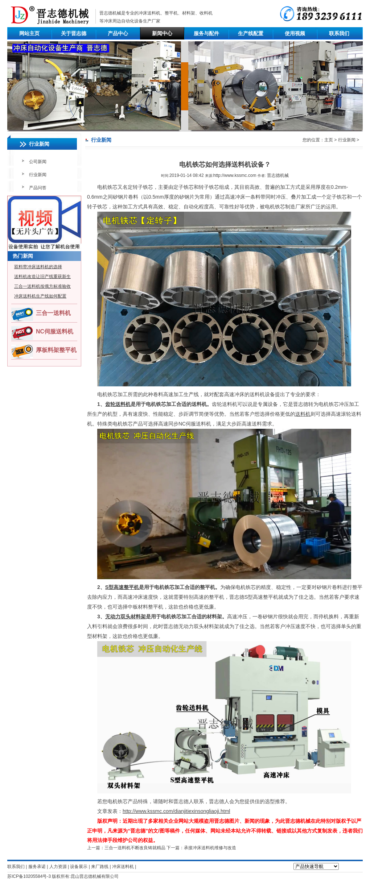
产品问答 (37, 187)
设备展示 (78, 866)
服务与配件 (206, 33)
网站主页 (29, 33)
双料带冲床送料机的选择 (38, 266)
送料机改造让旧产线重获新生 (42, 276)
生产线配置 (250, 33)
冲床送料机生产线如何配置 (40, 296)
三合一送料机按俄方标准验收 (42, 286)
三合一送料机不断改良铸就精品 (134, 847)
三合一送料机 (53, 313)
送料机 (303, 414)
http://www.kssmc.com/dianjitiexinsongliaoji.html (176, 811)
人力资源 (58, 866)
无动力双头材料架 (125, 616)
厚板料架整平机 (56, 350)
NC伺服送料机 (54, 331)
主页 (328, 139)
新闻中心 (162, 33)
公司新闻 (37, 161)
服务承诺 (37, 866)
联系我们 (339, 33)
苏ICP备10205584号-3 (29, 876)
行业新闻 (37, 174)
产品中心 (118, 33)
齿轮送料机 (118, 404)
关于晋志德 (73, 33)
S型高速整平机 (122, 587)
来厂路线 (99, 866)
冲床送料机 (149, 13)
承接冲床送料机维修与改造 (210, 847)
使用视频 (295, 33)
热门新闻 (23, 256)
